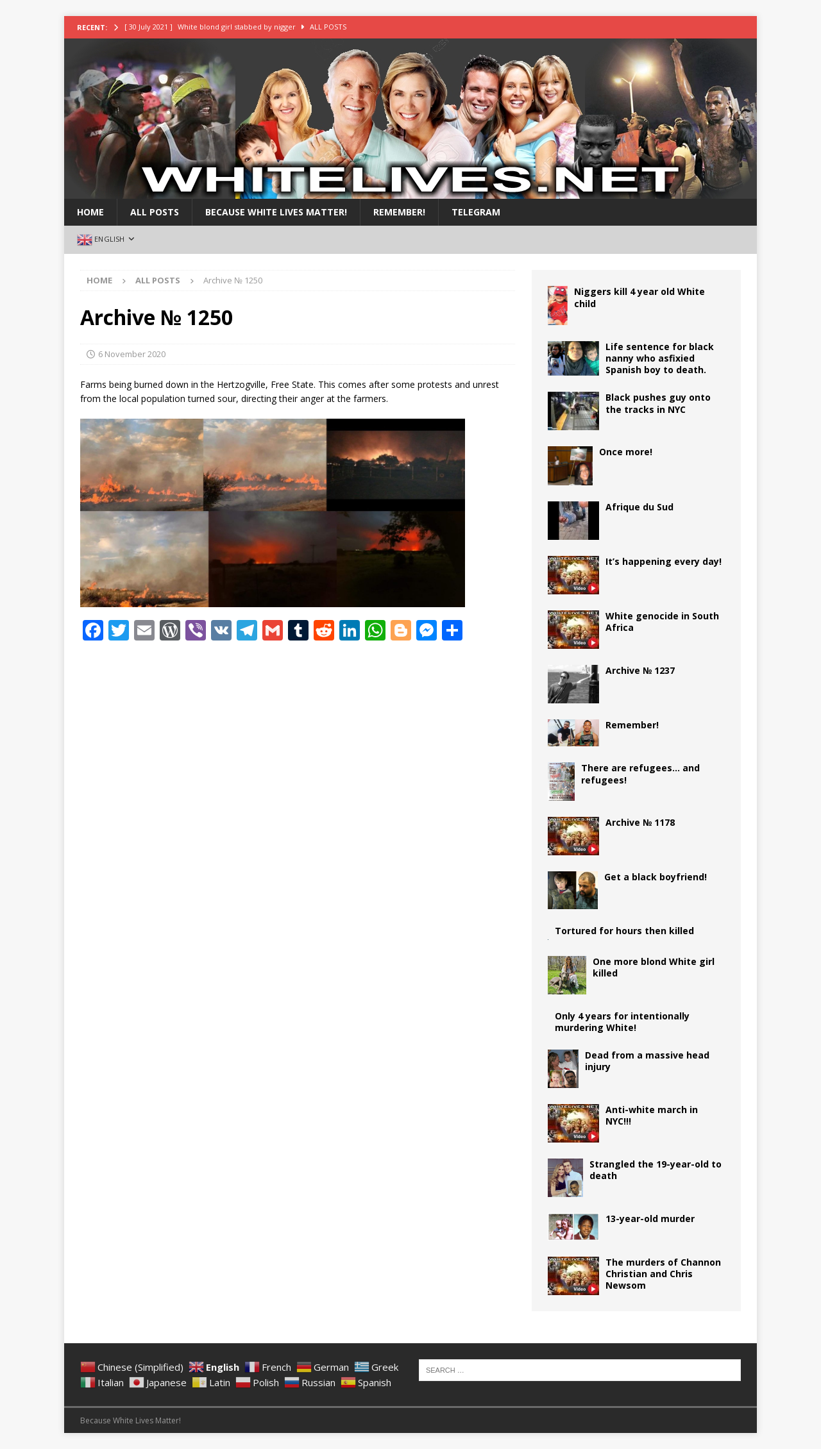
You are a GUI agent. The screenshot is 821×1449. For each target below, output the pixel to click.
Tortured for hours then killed (624, 931)
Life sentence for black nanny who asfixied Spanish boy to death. (659, 358)
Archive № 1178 (640, 822)
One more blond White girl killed (654, 967)
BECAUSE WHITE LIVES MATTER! (276, 212)
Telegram (476, 212)
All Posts (154, 212)
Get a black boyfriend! (655, 877)
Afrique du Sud (639, 507)
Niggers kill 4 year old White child (639, 297)
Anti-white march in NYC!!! (651, 1115)
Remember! (399, 212)
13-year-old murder (650, 1218)
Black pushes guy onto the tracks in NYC (658, 403)
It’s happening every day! (663, 561)
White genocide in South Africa (662, 621)
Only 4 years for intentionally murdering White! (622, 1022)
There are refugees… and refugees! (640, 773)
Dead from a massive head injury (647, 1061)
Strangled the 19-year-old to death (655, 1170)
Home (90, 212)
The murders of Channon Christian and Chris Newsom (663, 1273)
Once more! (625, 452)
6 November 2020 (131, 354)
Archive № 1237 (640, 670)
